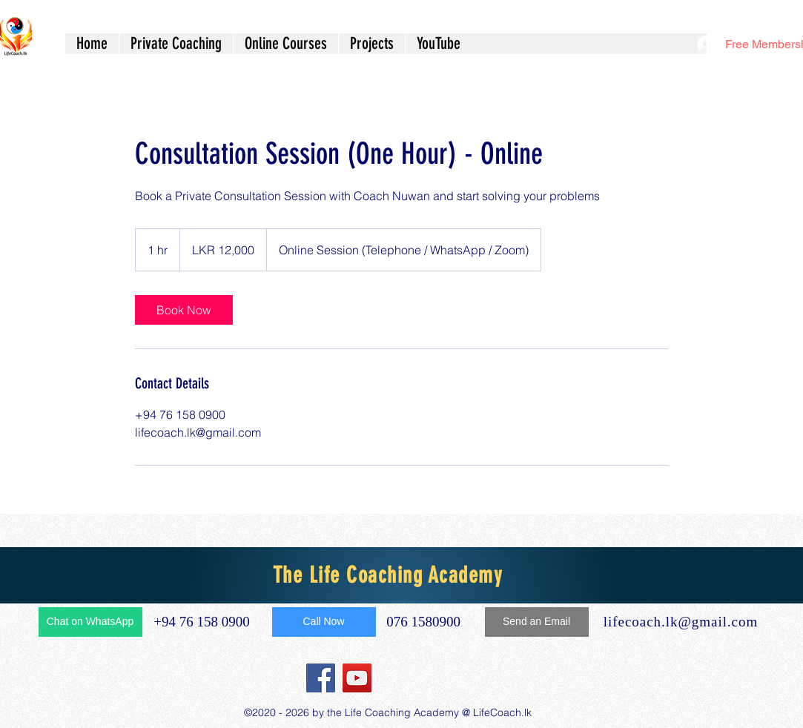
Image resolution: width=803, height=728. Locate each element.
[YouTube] (357, 678)
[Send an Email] (537, 622)
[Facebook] (320, 678)
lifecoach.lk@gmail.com (681, 621)
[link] (184, 310)
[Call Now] (324, 622)
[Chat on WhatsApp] (90, 622)
